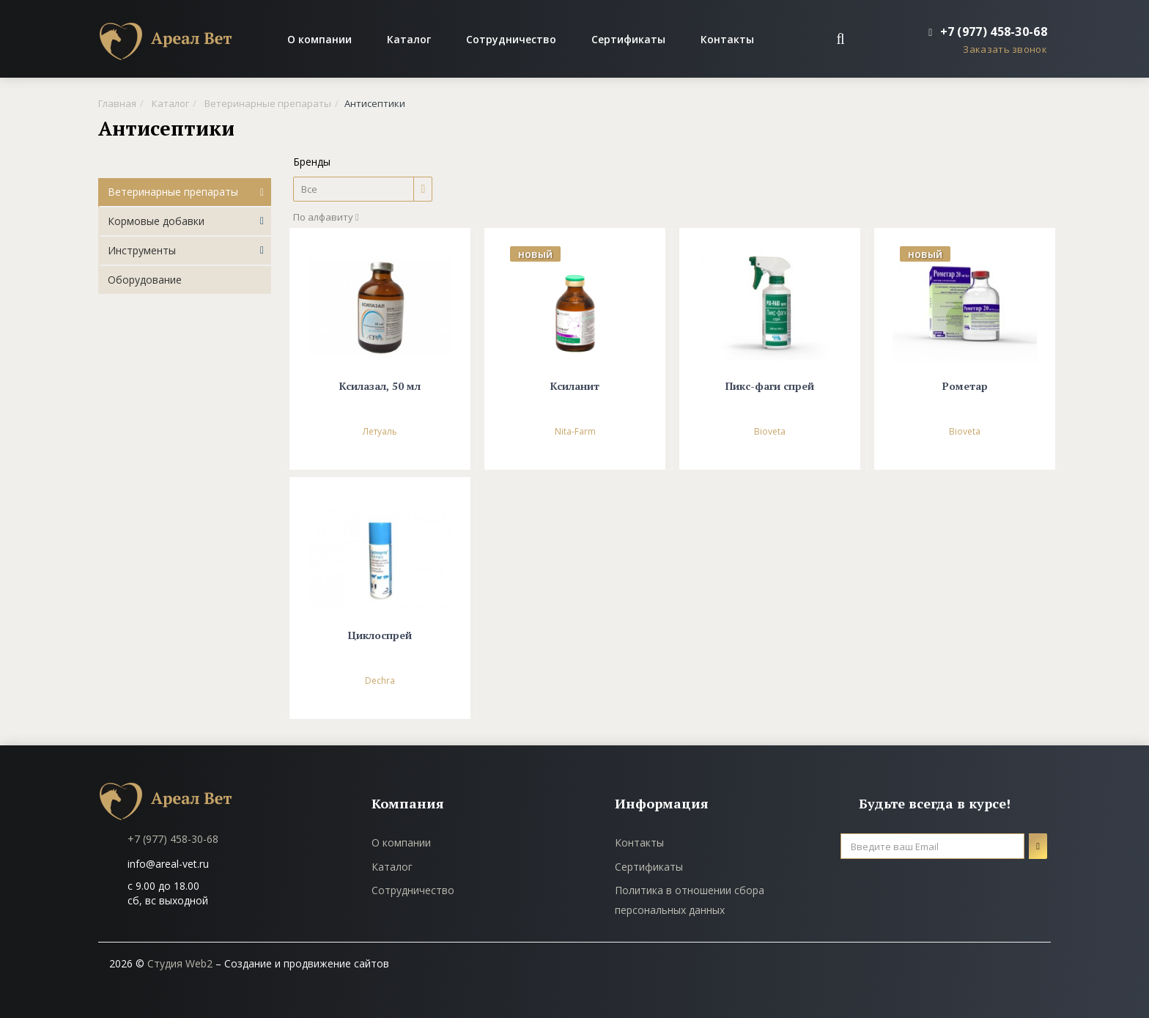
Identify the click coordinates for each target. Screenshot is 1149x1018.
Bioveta (770, 431)
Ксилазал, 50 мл (380, 386)
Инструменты (142, 250)
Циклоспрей (380, 636)
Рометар (965, 386)
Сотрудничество (511, 39)
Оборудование (145, 280)
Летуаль (380, 431)
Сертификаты (628, 39)
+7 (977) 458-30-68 (173, 839)
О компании (319, 39)
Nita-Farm (575, 431)
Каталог (409, 39)
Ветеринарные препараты (173, 192)
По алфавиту (326, 217)
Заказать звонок (1005, 49)
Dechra (380, 680)
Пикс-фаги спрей (769, 386)
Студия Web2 (180, 963)
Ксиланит (574, 386)
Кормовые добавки (156, 221)
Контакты (727, 39)
